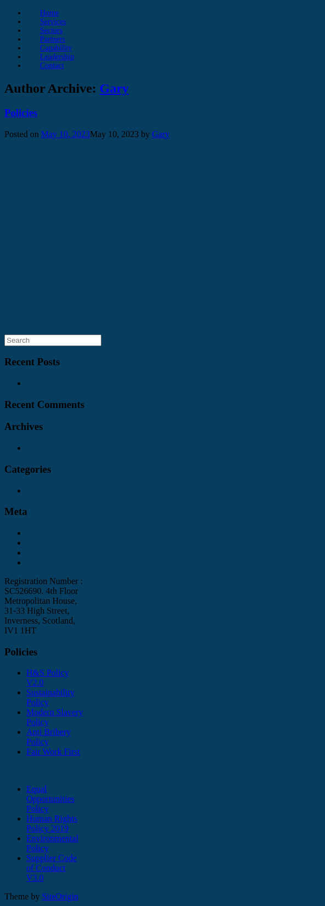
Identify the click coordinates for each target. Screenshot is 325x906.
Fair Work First (53, 751)
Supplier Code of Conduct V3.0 (51, 867)
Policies (20, 112)
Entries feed (47, 542)
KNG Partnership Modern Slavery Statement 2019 (92, 246)
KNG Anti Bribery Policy (49, 264)
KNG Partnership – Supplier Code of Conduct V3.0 (94, 227)
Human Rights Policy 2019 (51, 823)
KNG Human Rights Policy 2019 (62, 152)
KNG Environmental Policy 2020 (63, 208)
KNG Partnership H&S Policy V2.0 (67, 190)
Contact (52, 65)
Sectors (51, 30)
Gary (114, 88)
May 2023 (44, 447)
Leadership (57, 57)
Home (49, 13)
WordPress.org (52, 562)
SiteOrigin (60, 896)
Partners (52, 39)
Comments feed (54, 552)
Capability (56, 48)
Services (53, 22)
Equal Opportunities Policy (50, 798)
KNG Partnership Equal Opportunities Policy (83, 171)
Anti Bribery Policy (48, 736)
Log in (37, 532)
